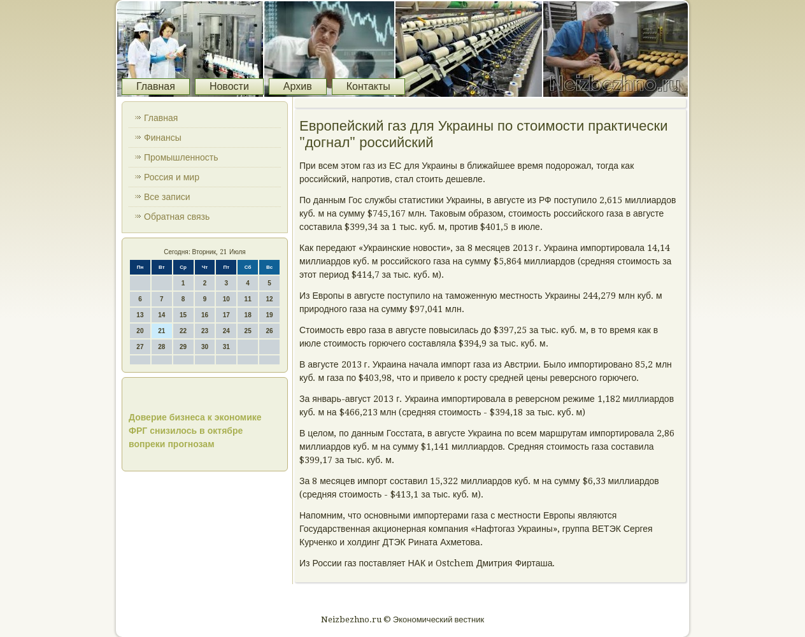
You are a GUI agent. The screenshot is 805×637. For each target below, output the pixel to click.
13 (139, 314)
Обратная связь (177, 216)
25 (248, 330)
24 (226, 330)
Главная (155, 86)
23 (204, 330)
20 (139, 330)
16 (204, 314)
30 (204, 346)
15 (183, 314)
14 (161, 314)
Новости (229, 86)
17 (226, 314)
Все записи (167, 197)
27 (139, 346)
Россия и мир (171, 177)
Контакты (368, 86)
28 (161, 346)
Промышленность (181, 157)
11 (248, 299)
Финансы (163, 137)
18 (248, 314)
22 (183, 330)
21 (161, 330)
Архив (297, 86)
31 (226, 346)
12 (269, 299)
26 (269, 330)
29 (183, 346)
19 (269, 314)
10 (226, 299)
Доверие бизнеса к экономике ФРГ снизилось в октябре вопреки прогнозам (195, 430)
